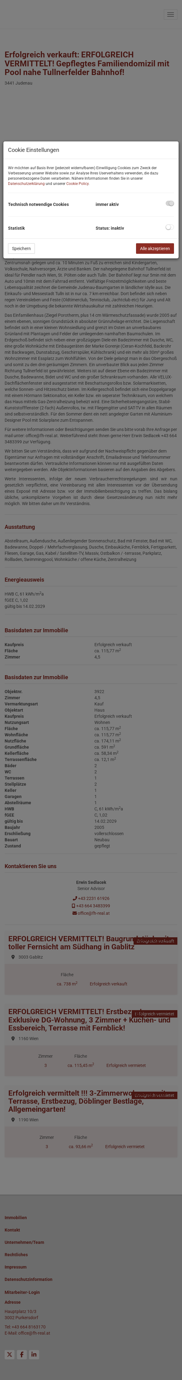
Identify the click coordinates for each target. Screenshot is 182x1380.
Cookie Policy (77, 184)
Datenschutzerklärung (26, 184)
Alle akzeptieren (155, 248)
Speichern (21, 248)
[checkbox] (170, 203)
